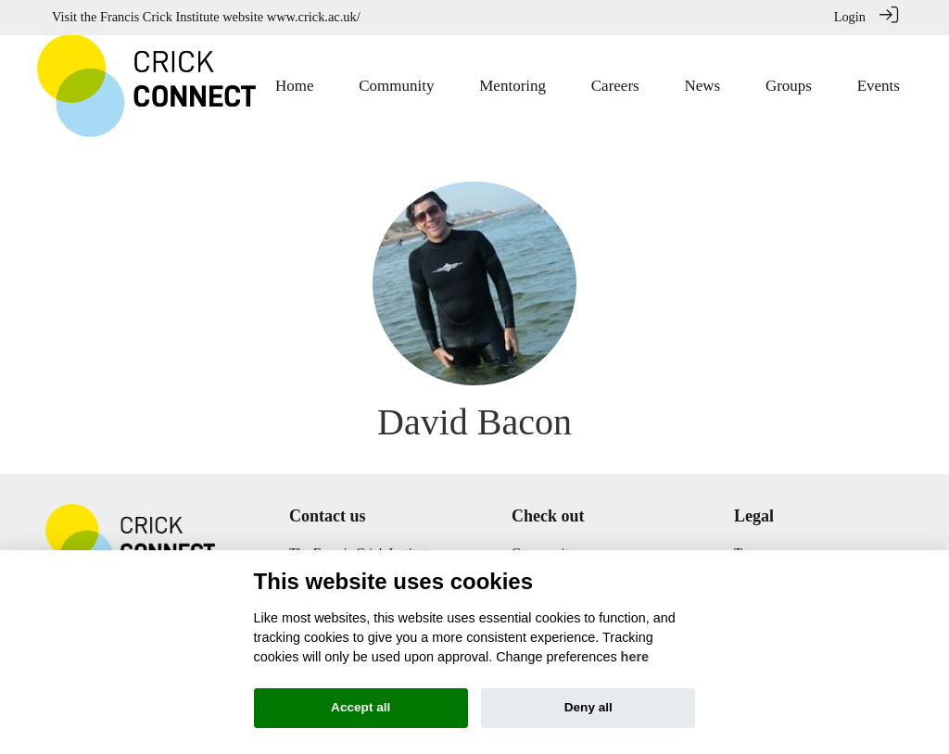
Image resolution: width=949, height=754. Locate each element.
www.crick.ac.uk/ (314, 16)
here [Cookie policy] (635, 656)
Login (850, 16)
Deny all (588, 707)
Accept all (360, 707)
